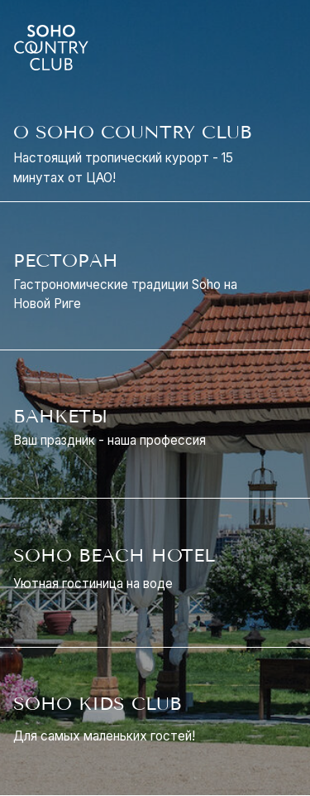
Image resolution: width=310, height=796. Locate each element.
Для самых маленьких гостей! (104, 736)
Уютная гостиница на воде (93, 583)
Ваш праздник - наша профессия (109, 440)
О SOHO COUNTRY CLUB (132, 132)
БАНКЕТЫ (60, 416)
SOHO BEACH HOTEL (114, 556)
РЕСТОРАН (65, 261)
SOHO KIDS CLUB (97, 704)
